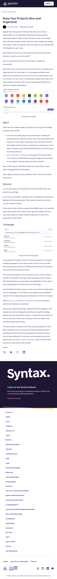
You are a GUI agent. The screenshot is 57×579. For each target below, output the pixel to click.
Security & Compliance (19, 561)
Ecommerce (10, 519)
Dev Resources (11, 551)
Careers (9, 426)
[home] (5, 568)
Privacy (34, 561)
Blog (8, 421)
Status (8, 546)
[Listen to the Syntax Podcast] (28, 374)
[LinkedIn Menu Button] (47, 568)
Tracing (9, 449)
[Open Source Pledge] (13, 568)
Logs (7, 463)
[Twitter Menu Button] (38, 568)
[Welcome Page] (10, 4)
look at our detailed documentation (21, 301)
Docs (8, 537)
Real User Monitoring (14, 514)
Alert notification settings (16, 155)
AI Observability (12, 505)
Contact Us (10, 431)
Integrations (11, 482)
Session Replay (11, 454)
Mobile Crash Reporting (15, 495)
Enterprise (10, 523)
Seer (7, 458)
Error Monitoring (12, 444)
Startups (9, 528)
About (8, 417)
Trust (8, 435)
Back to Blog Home (8, 12)
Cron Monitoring (12, 477)
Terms (5, 561)
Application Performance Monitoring (20, 509)
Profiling (9, 472)
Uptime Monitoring (13, 468)
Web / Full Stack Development (17, 491)
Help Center (10, 542)
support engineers (28, 340)
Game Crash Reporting (14, 500)
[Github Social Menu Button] (43, 568)
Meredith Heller (12, 27)
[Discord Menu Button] (52, 568)
